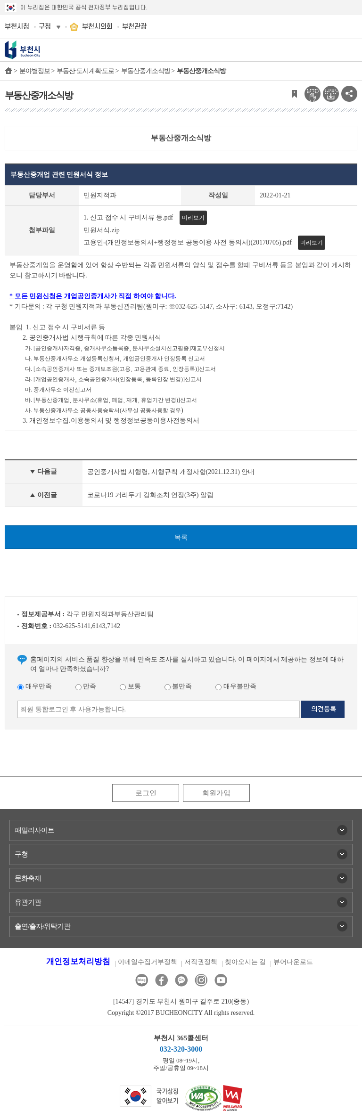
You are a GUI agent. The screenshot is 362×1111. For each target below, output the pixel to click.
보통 (130, 686)
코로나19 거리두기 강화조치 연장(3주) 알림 (150, 494)
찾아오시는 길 (245, 961)
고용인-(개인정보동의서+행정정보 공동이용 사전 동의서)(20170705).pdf (187, 242)
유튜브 (220, 980)
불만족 (178, 686)
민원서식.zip (101, 230)
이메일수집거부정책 (147, 961)
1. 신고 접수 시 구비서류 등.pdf (128, 217)
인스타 (201, 980)
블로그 (141, 980)
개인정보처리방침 (78, 961)
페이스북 (161, 980)
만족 (86, 686)
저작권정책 (200, 961)
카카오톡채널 (181, 980)
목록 (181, 537)
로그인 (145, 793)
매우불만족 (235, 686)
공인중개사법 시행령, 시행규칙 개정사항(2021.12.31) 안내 (171, 471)
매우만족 (34, 686)
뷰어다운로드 (293, 961)
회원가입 (216, 793)
